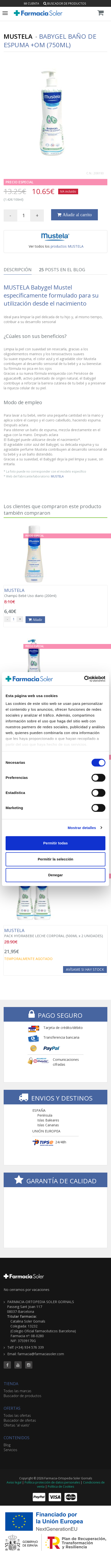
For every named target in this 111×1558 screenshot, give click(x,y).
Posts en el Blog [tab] (62, 269)
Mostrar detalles (82, 828)
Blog (7, 1445)
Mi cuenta (31, 3)
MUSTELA (57, 476)
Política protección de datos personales (52, 1482)
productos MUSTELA (67, 246)
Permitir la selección (55, 859)
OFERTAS (12, 1408)
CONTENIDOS (16, 1437)
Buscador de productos (64, 3)
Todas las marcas (17, 1391)
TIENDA (11, 1383)
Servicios (10, 1449)
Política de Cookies (61, 1486)
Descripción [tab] (18, 269)
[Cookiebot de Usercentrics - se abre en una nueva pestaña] (84, 679)
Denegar (55, 875)
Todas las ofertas (17, 1415)
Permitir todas (55, 843)
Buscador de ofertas (20, 1420)
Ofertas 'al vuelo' (17, 1425)
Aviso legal (14, 1482)
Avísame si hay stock (85, 969)
